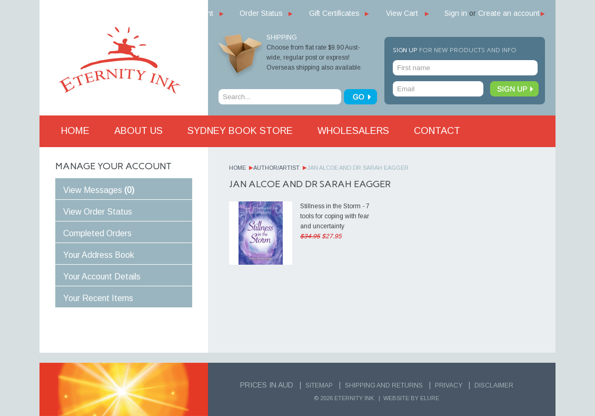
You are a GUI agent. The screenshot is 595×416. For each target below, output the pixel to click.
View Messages (98, 190)
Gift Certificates (334, 13)
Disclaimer (493, 385)
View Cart (402, 13)
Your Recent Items (98, 298)
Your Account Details (102, 276)
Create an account (509, 13)
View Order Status (97, 211)
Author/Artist (276, 168)
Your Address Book (98, 254)
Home (237, 168)
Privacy (448, 385)
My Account (194, 13)
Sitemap (319, 385)
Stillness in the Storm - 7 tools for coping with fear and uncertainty (335, 216)
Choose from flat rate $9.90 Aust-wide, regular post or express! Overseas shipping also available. (314, 57)
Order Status (261, 13)
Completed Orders (97, 233)
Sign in (455, 13)
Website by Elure (411, 398)
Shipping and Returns (384, 385)
